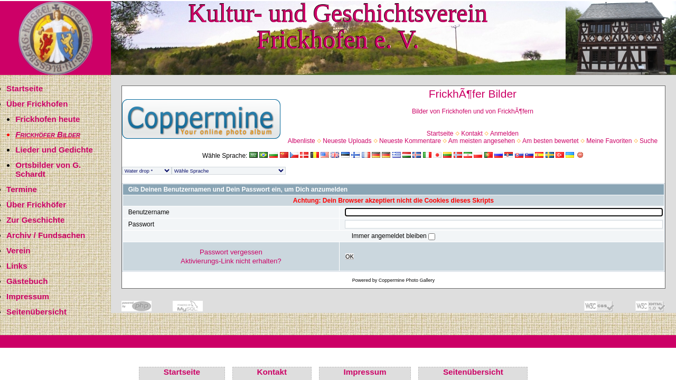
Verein (18, 250)
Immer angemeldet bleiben (390, 236)
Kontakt (472, 133)
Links (16, 265)
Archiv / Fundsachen (45, 235)
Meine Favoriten (609, 141)
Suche (649, 141)
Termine (21, 189)
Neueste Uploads (347, 141)
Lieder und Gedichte (54, 149)
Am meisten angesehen (481, 141)
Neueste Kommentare (410, 141)
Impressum (27, 296)
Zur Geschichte (35, 219)
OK (349, 256)
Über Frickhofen (37, 103)
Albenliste (301, 141)
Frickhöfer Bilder (47, 134)
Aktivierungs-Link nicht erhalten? (231, 261)
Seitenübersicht (36, 311)
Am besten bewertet (550, 141)
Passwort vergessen (231, 252)
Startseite (24, 88)
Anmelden (504, 133)
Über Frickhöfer (36, 204)
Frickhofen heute (47, 119)
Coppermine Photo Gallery (407, 280)
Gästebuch (27, 281)
